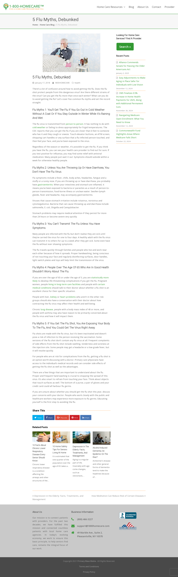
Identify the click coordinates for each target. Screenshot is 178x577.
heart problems (68, 296)
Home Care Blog (47, 24)
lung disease (47, 309)
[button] (38, 417)
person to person (74, 124)
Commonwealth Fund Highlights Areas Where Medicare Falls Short (128, 134)
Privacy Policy (89, 572)
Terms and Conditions (89, 566)
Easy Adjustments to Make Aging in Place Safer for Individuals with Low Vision (130, 81)
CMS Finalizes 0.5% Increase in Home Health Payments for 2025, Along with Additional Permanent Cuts (129, 100)
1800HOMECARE (62, 82)
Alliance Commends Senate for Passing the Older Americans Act (130, 66)
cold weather (38, 127)
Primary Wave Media (86, 561)
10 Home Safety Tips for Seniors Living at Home (60, 449)
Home (35, 24)
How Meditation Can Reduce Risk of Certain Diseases (119, 495)
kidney (53, 296)
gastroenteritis (45, 184)
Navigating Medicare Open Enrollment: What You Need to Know (130, 118)
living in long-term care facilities (64, 284)
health (77, 82)
